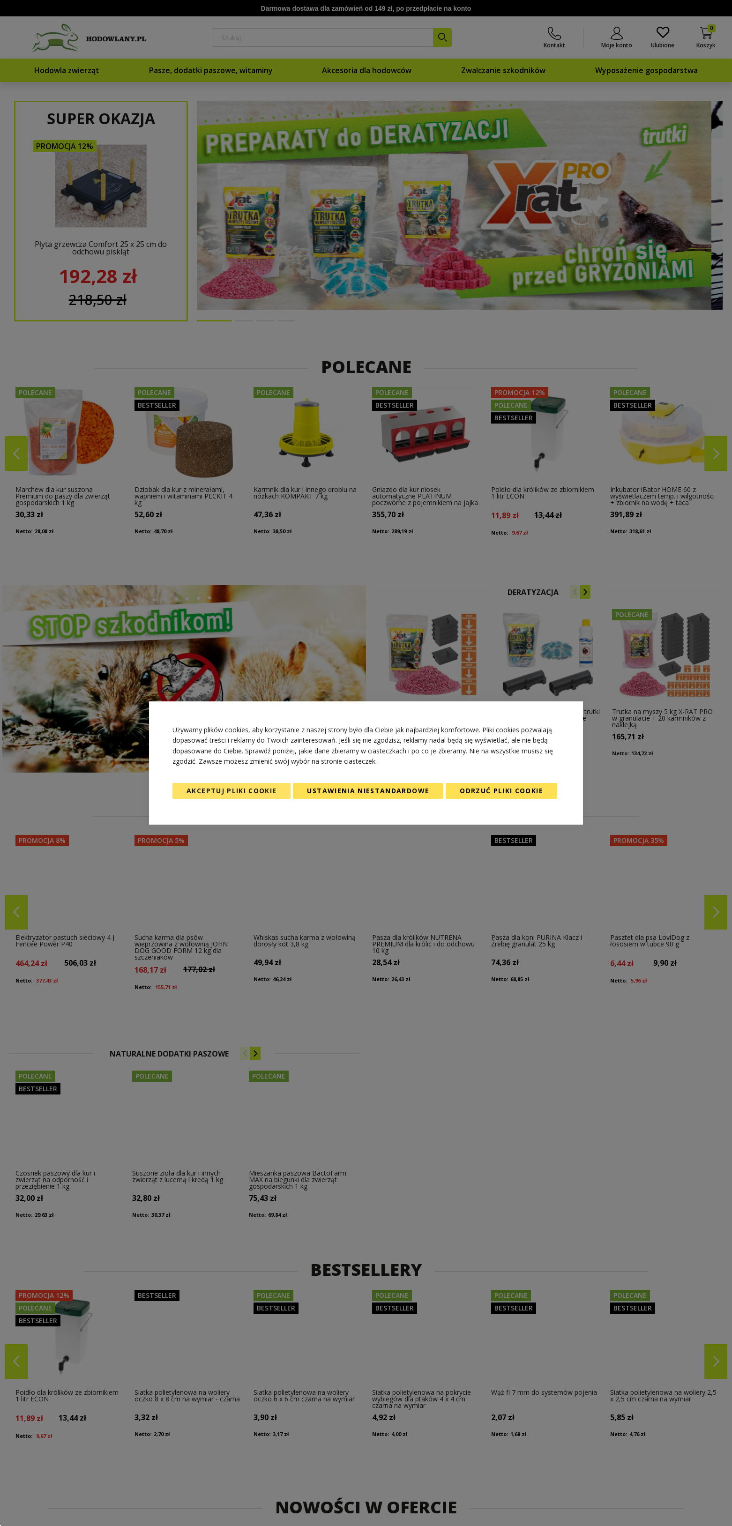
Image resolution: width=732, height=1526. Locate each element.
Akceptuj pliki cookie (231, 790)
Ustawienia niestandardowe (368, 790)
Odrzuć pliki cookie (501, 790)
